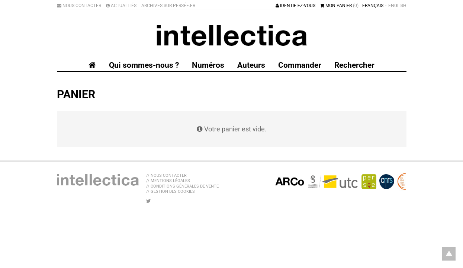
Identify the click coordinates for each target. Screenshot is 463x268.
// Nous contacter (166, 175)
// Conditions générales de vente (182, 186)
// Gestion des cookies (170, 191)
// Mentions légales (168, 180)
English (397, 5)
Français (372, 5)
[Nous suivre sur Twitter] (148, 201)
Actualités (121, 5)
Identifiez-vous (295, 5)
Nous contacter (79, 5)
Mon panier (339, 5)
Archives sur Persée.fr (168, 5)
